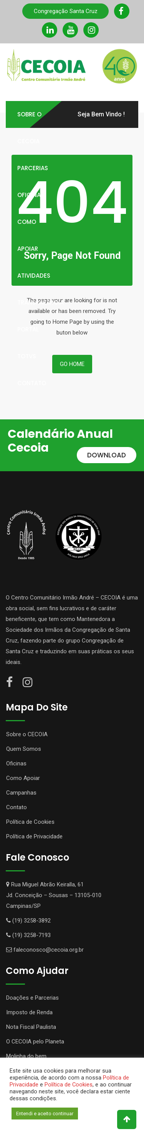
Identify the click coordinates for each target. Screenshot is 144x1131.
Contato (31, 383)
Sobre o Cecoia (29, 127)
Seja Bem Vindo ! (101, 114)
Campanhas (21, 792)
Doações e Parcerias (32, 997)
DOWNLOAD (106, 455)
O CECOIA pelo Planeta (35, 1041)
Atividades (33, 276)
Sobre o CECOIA (27, 734)
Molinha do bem (26, 1056)
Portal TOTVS (28, 342)
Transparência (40, 302)
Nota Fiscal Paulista (31, 1026)
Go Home (72, 364)
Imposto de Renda (29, 1012)
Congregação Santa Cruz (66, 11)
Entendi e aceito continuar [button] (44, 1113)
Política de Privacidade (34, 836)
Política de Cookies (30, 821)
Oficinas (30, 195)
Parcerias (32, 168)
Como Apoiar (27, 235)
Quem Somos (23, 748)
